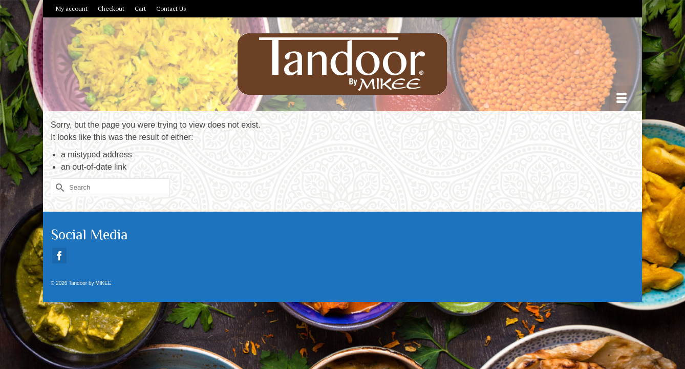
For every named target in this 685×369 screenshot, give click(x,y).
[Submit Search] (58, 208)
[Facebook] (59, 276)
